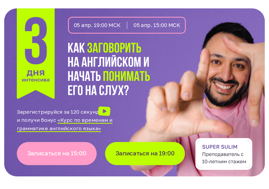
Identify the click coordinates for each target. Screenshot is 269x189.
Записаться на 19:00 (145, 153)
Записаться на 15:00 (56, 153)
